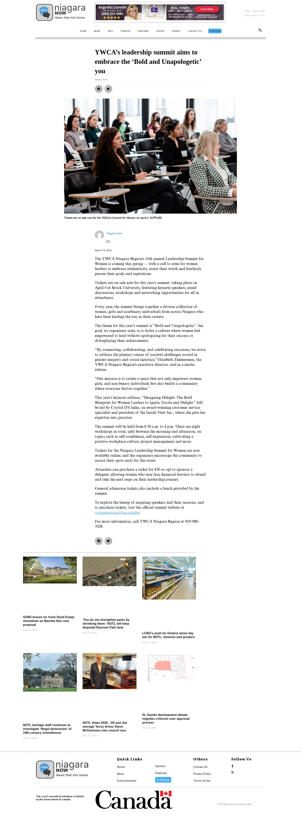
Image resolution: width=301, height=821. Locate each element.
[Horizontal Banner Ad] (160, 12)
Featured (161, 773)
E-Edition (163, 780)
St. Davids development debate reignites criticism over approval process (165, 718)
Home (121, 767)
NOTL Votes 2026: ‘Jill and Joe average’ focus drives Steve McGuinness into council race (105, 726)
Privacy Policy (202, 774)
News (120, 774)
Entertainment (126, 780)
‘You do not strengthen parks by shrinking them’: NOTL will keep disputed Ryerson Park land (106, 623)
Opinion (160, 766)
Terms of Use (201, 780)
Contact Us (200, 767)
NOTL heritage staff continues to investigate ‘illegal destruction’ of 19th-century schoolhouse (47, 728)
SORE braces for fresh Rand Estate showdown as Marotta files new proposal (48, 620)
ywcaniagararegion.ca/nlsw (117, 513)
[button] (260, 31)
